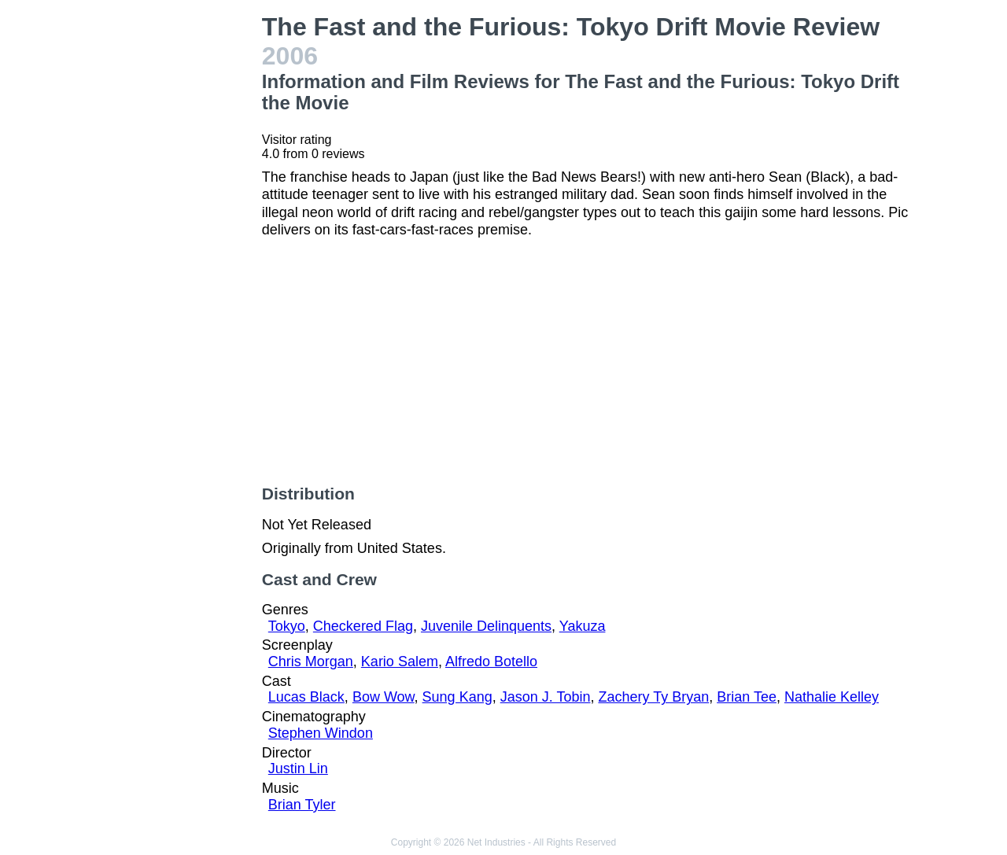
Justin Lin (298, 768)
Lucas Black (306, 697)
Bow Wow (383, 697)
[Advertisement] (176, 249)
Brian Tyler (302, 805)
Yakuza (582, 626)
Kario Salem (399, 661)
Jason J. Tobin (545, 697)
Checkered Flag (363, 626)
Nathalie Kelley (831, 697)
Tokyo (286, 626)
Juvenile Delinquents (486, 626)
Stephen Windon (320, 733)
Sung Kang (457, 697)
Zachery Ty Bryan (653, 697)
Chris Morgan (310, 661)
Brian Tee (746, 697)
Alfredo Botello (491, 661)
